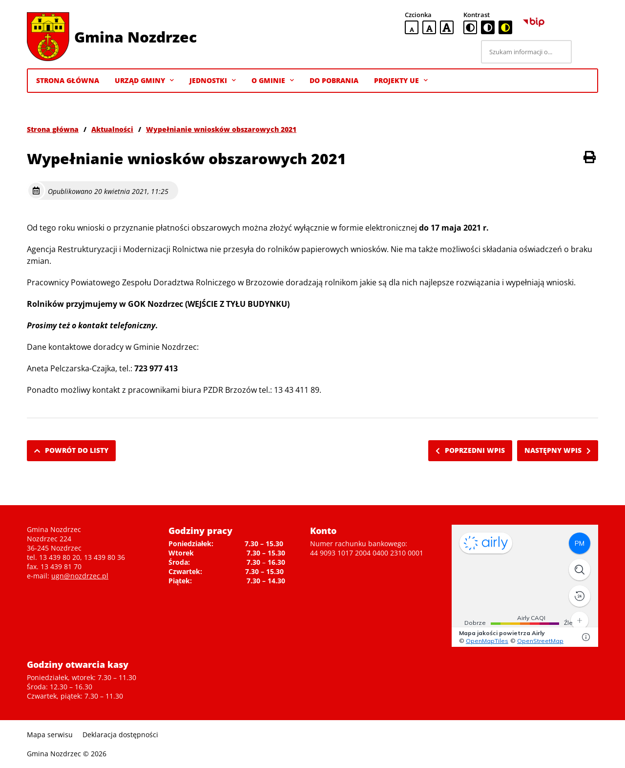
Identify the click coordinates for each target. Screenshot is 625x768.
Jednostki (212, 80)
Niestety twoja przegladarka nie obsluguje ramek (525, 586)
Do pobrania (334, 80)
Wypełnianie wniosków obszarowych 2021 (221, 129)
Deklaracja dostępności (120, 734)
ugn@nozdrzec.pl (79, 575)
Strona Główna (67, 80)
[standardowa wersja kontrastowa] (470, 27)
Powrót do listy (71, 450)
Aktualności (112, 129)
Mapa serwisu (50, 734)
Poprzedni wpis (470, 450)
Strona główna (53, 129)
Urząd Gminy (144, 80)
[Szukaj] (586, 52)
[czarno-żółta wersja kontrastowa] (505, 27)
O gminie (272, 80)
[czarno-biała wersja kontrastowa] (488, 27)
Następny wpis (557, 450)
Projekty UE (401, 80)
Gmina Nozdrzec (135, 37)
